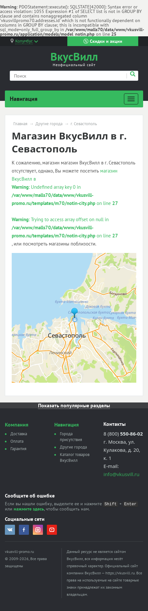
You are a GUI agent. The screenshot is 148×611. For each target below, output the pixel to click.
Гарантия (18, 448)
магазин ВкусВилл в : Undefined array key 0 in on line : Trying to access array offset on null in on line (65, 203)
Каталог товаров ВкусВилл (74, 457)
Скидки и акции (102, 41)
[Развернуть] (131, 98)
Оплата (16, 441)
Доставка (18, 434)
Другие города (48, 124)
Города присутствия (71, 436)
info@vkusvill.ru (121, 474)
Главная (20, 124)
